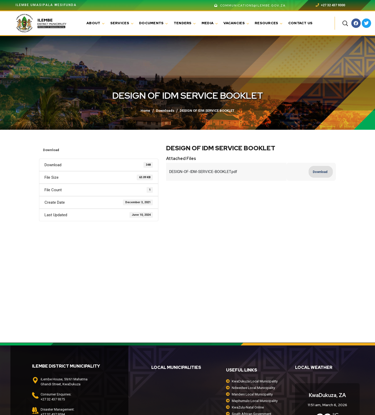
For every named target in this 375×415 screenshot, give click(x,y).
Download (51, 150)
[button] (345, 23)
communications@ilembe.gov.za (250, 5)
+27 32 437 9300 (330, 5)
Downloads (165, 111)
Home (145, 111)
